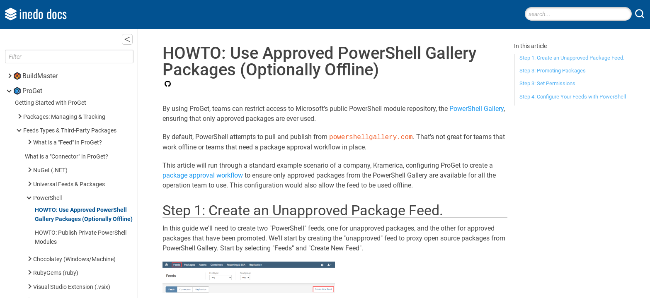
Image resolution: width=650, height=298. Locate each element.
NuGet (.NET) (50, 170)
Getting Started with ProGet (50, 102)
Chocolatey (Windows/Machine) (74, 259)
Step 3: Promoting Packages (552, 70)
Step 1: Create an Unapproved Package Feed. (571, 58)
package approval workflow (202, 175)
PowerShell (47, 198)
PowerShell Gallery (476, 109)
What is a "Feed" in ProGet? (67, 142)
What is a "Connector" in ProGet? (66, 156)
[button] (127, 39)
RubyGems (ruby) (55, 272)
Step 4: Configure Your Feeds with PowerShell (572, 97)
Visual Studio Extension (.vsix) (71, 287)
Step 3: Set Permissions (547, 83)
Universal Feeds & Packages (69, 184)
